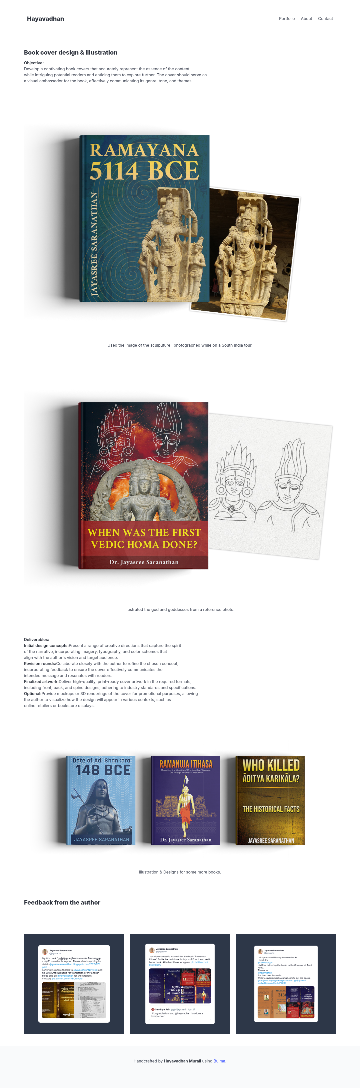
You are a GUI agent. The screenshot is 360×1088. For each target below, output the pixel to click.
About (306, 18)
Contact (325, 18)
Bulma (219, 1060)
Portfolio (287, 18)
